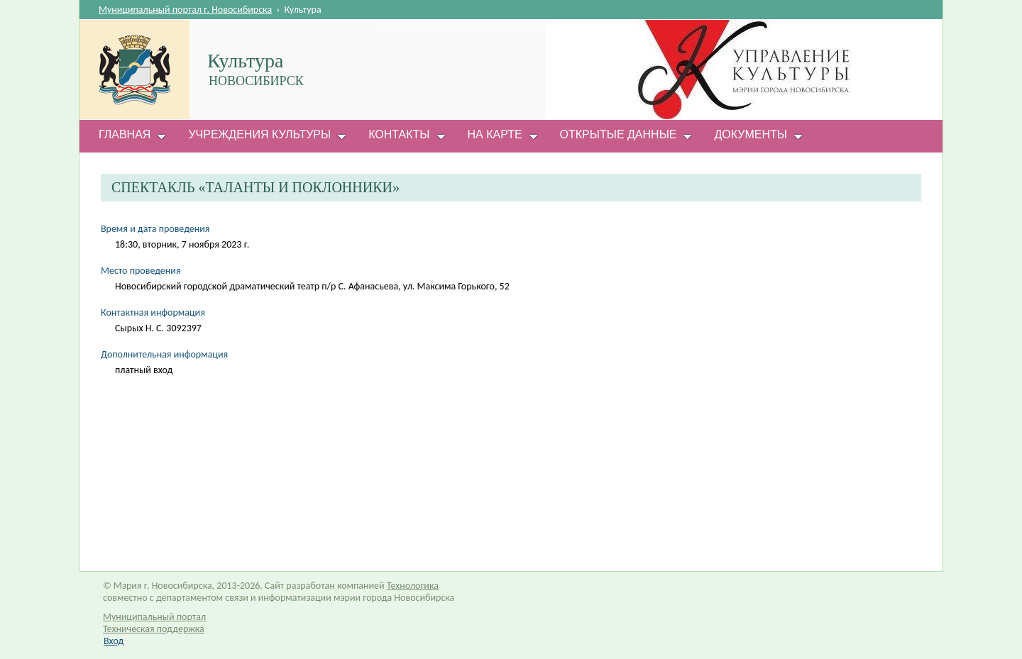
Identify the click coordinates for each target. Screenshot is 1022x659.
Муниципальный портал (154, 617)
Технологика (413, 586)
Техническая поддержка (153, 629)
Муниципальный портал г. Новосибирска (185, 10)
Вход (113, 641)
